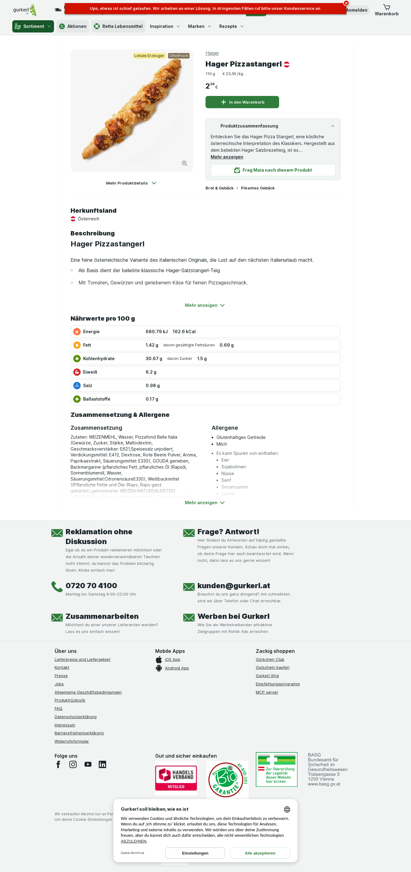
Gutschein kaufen (273, 667)
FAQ (58, 708)
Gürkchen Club (270, 659)
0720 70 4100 (91, 585)
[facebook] (58, 764)
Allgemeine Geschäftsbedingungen (88, 692)
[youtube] (87, 764)
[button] (352, 10)
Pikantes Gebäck (258, 187)
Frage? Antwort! (228, 531)
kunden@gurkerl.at (234, 585)
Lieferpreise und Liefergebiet (82, 659)
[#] (277, 769)
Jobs (59, 683)
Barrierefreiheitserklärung (79, 732)
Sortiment (33, 26)
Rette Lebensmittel (118, 26)
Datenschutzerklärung (76, 716)
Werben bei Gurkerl (234, 616)
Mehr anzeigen (227, 156)
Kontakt (62, 667)
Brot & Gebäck (219, 187)
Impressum (65, 724)
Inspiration (165, 26)
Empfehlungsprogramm (278, 683)
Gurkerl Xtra (267, 675)
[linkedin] (102, 764)
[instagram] (73, 764)
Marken (200, 26)
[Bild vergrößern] (185, 163)
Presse (61, 675)
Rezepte (231, 26)
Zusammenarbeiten (102, 616)
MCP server (267, 692)
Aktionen (72, 26)
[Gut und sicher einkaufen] (227, 780)
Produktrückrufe (70, 700)
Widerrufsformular (72, 741)
